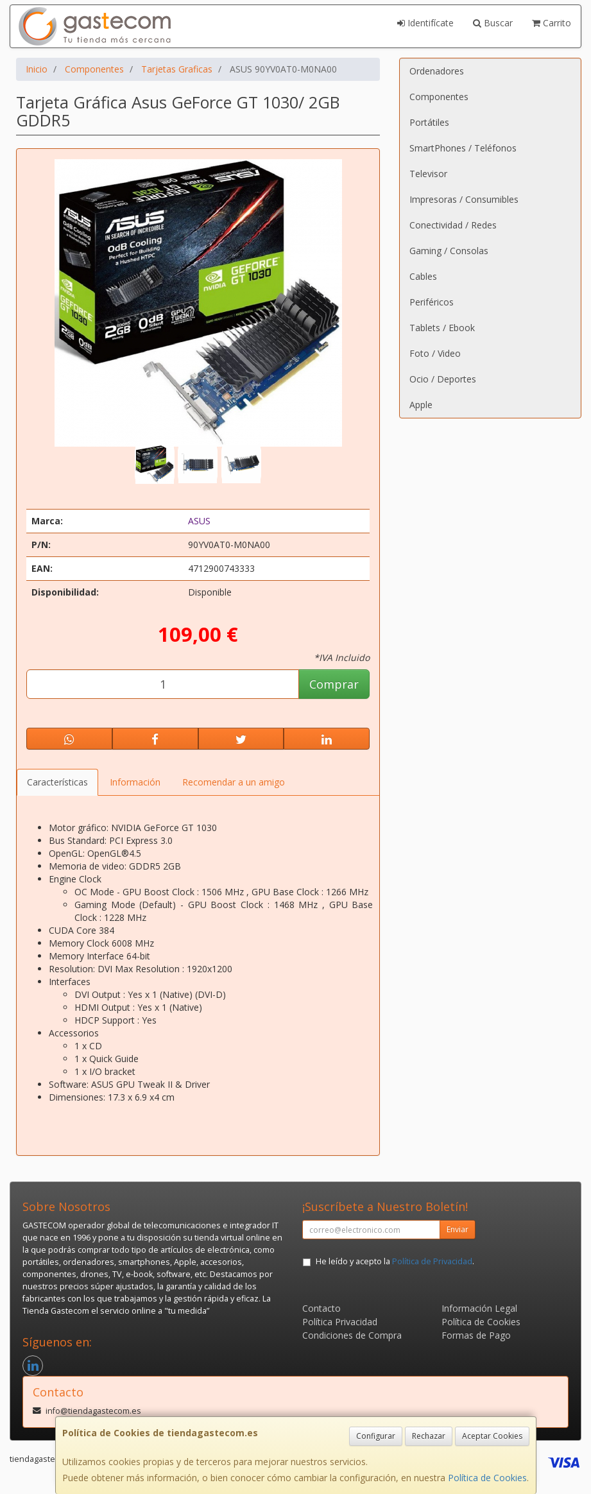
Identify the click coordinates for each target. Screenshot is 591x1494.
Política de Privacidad (432, 1261)
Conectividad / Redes (453, 225)
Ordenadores (436, 71)
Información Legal (479, 1308)
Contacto (321, 1308)
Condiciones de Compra (352, 1335)
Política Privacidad (339, 1322)
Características (57, 782)
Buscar (493, 23)
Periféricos (431, 302)
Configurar (375, 1435)
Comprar (334, 684)
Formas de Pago (476, 1335)
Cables (423, 276)
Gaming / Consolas (448, 251)
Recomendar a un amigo (233, 782)
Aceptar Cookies (492, 1435)
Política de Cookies (487, 1478)
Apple (421, 405)
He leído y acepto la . (395, 1261)
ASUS (199, 521)
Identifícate (425, 23)
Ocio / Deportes (442, 379)
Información (135, 782)
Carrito (551, 23)
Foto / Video (435, 353)
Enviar (457, 1229)
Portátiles (429, 122)
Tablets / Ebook (442, 328)
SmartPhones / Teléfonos (463, 148)
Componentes (438, 96)
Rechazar (428, 1435)
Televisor (428, 173)
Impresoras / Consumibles (463, 199)
